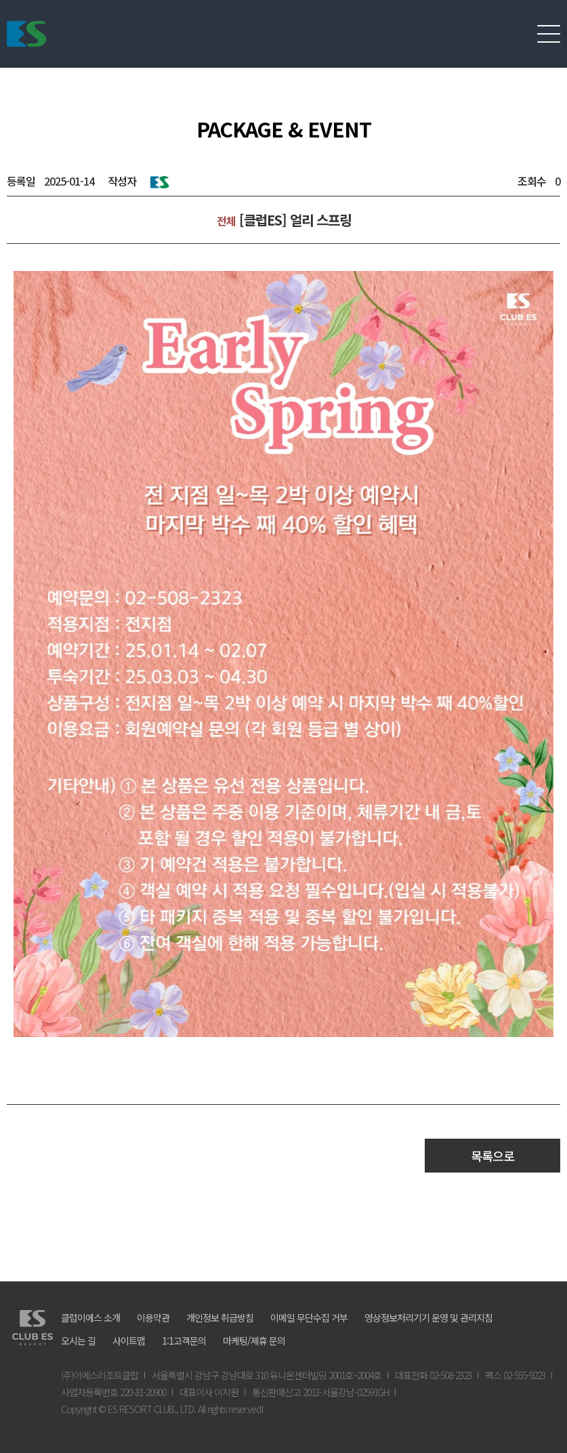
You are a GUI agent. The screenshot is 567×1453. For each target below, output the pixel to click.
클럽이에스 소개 (90, 1317)
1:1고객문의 (184, 1340)
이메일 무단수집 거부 (309, 1317)
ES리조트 (26, 34)
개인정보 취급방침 (219, 1317)
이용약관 (153, 1317)
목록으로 (492, 1155)
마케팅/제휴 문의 (254, 1340)
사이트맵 (128, 1340)
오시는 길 (78, 1340)
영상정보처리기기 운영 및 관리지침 (428, 1317)
